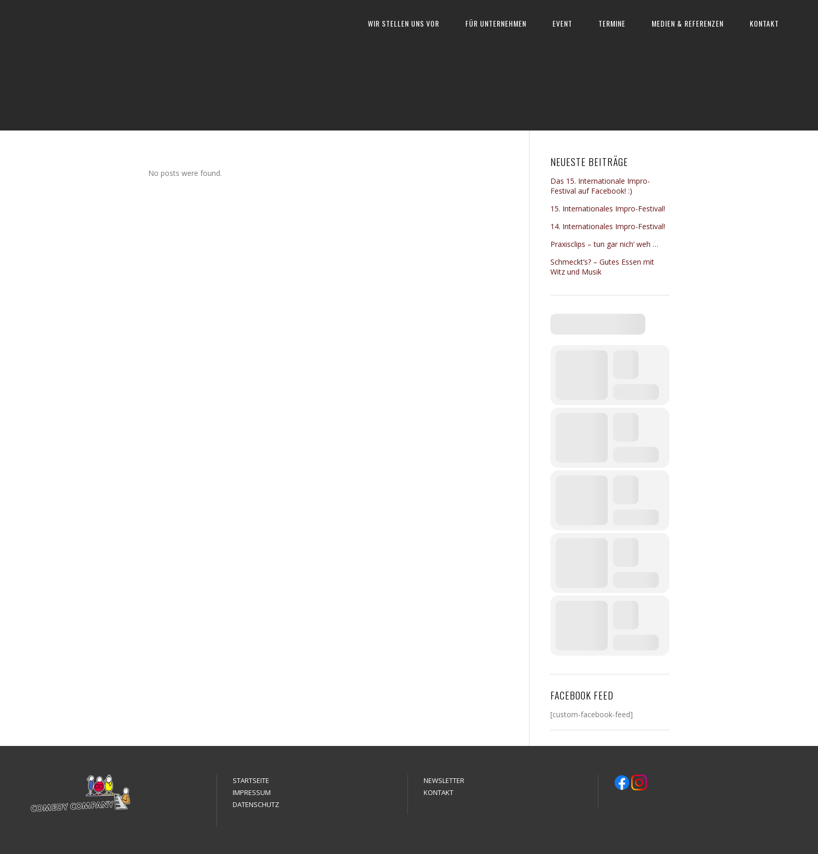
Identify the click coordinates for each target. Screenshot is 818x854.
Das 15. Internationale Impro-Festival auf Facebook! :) (600, 186)
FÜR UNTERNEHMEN (495, 23)
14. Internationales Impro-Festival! (607, 226)
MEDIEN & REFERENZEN (688, 23)
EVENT (562, 23)
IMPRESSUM (252, 792)
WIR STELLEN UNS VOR (403, 23)
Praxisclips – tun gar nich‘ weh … (604, 244)
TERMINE (611, 23)
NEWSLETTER (444, 780)
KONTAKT (764, 23)
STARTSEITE (251, 780)
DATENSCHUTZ (256, 804)
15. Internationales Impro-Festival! (607, 209)
